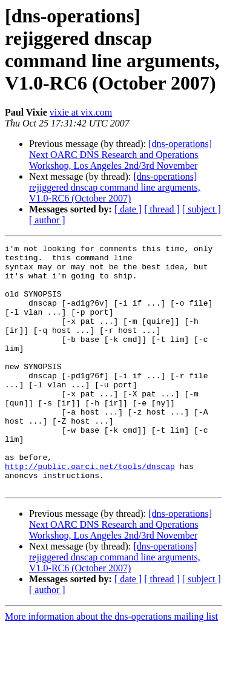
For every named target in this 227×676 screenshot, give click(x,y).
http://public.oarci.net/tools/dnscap (90, 511)
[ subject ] (201, 209)
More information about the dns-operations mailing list (111, 665)
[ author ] (47, 220)
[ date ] (128, 209)
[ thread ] (162, 209)
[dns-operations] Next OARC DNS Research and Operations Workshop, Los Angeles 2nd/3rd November (120, 155)
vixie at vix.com (81, 112)
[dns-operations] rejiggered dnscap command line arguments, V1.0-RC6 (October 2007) (114, 187)
